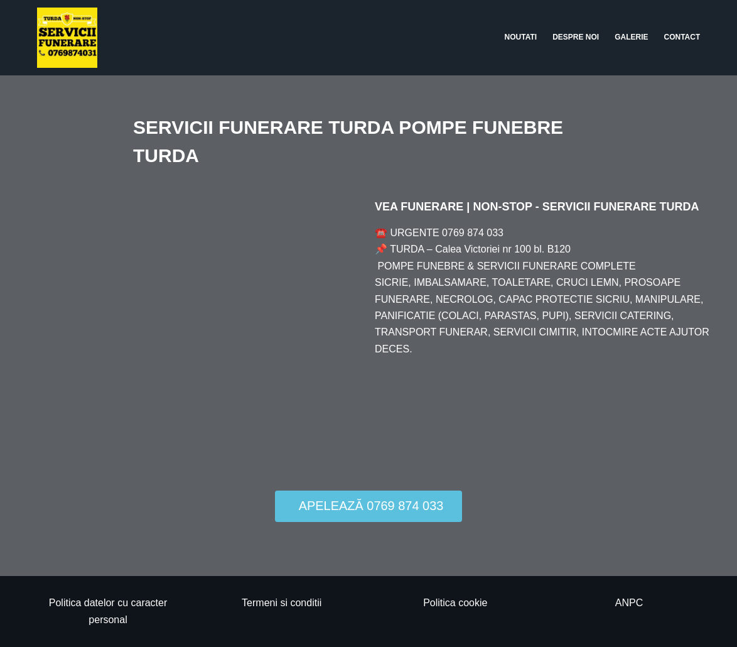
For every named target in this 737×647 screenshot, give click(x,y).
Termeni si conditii (281, 602)
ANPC (629, 602)
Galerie (631, 37)
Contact (682, 37)
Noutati (521, 37)
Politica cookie (455, 602)
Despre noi (575, 37)
